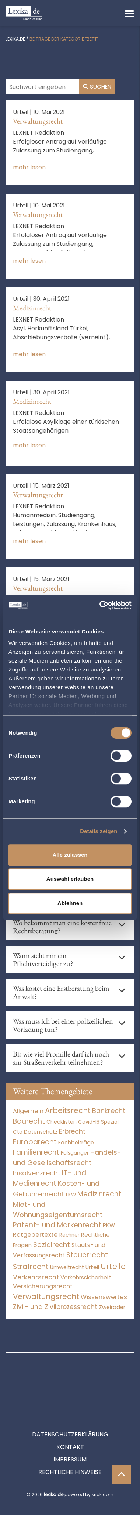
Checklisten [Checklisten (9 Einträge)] (61, 1122)
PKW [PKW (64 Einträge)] (109, 1225)
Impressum (70, 1426)
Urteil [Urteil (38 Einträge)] (92, 1267)
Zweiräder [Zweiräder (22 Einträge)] (112, 1307)
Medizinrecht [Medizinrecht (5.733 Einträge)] (99, 1194)
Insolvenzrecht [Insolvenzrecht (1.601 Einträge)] (36, 1173)
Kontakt (70, 1413)
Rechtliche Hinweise (70, 1439)
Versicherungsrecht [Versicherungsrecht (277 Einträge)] (43, 1286)
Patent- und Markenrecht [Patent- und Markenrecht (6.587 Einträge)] (57, 1225)
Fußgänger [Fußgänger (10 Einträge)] (75, 1153)
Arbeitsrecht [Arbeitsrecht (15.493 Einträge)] (68, 1110)
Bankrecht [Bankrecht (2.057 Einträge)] (109, 1110)
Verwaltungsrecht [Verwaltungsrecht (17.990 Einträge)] (46, 1296)
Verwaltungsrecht (38, 121)
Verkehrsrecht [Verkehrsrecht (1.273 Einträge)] (36, 1277)
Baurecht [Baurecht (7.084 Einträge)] (29, 1121)
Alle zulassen (69, 855)
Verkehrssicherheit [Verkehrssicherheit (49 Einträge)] (85, 1277)
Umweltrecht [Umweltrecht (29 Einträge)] (67, 1267)
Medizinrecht (32, 308)
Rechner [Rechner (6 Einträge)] (69, 1235)
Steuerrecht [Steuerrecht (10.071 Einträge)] (87, 1255)
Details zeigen (98, 831)
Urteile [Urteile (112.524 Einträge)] (113, 1266)
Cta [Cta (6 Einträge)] (17, 1132)
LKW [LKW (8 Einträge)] (71, 1194)
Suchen (97, 86)
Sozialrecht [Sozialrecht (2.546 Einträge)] (51, 1244)
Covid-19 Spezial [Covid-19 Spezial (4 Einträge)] (98, 1122)
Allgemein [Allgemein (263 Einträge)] (28, 1111)
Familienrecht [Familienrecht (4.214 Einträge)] (36, 1152)
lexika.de (15, 39)
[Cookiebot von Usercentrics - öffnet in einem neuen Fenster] (100, 605)
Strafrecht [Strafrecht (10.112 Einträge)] (31, 1267)
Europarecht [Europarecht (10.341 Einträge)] (35, 1142)
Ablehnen (70, 903)
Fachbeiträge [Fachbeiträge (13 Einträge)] (76, 1142)
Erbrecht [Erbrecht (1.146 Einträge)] (72, 1131)
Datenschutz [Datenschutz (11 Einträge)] (40, 1132)
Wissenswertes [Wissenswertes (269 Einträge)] (104, 1297)
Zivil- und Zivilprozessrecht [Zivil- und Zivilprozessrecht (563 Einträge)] (55, 1306)
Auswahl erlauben (70, 879)
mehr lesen (29, 167)
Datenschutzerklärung (70, 1401)
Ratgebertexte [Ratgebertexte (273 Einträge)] (35, 1234)
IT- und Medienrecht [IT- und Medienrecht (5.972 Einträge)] (49, 1178)
